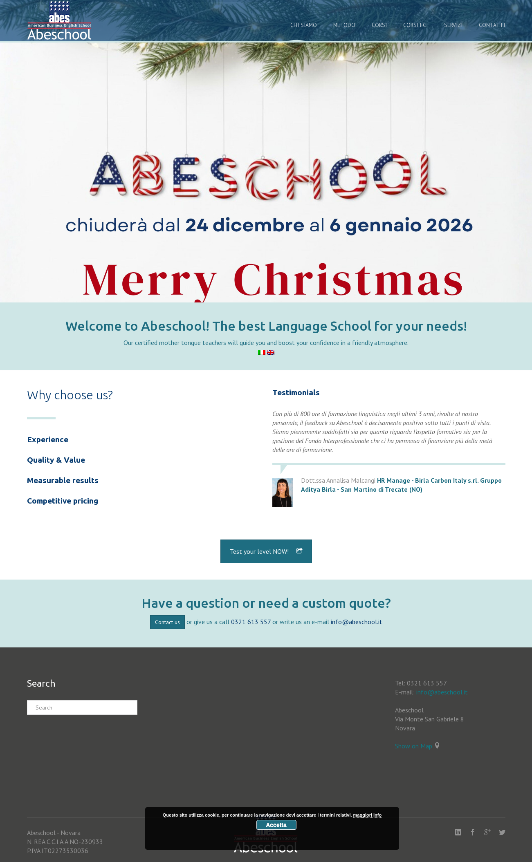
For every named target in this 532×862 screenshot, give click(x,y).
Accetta (276, 825)
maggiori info (367, 815)
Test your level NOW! (266, 551)
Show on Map (413, 746)
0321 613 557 (251, 622)
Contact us (167, 622)
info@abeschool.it (356, 622)
